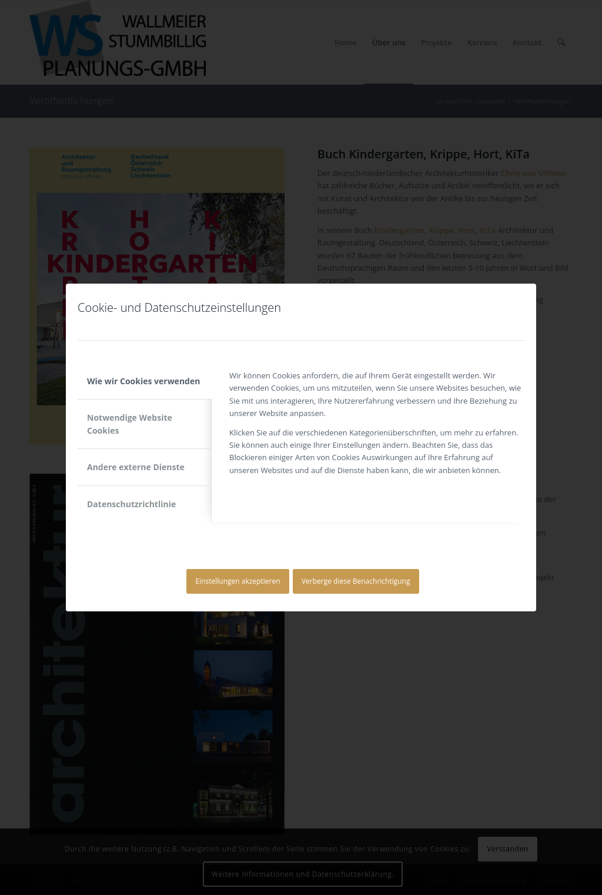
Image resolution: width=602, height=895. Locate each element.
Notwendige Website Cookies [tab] (129, 423)
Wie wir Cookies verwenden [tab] (143, 381)
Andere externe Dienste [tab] (136, 467)
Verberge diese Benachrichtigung (356, 581)
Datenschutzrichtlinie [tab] (131, 504)
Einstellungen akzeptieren (238, 581)
